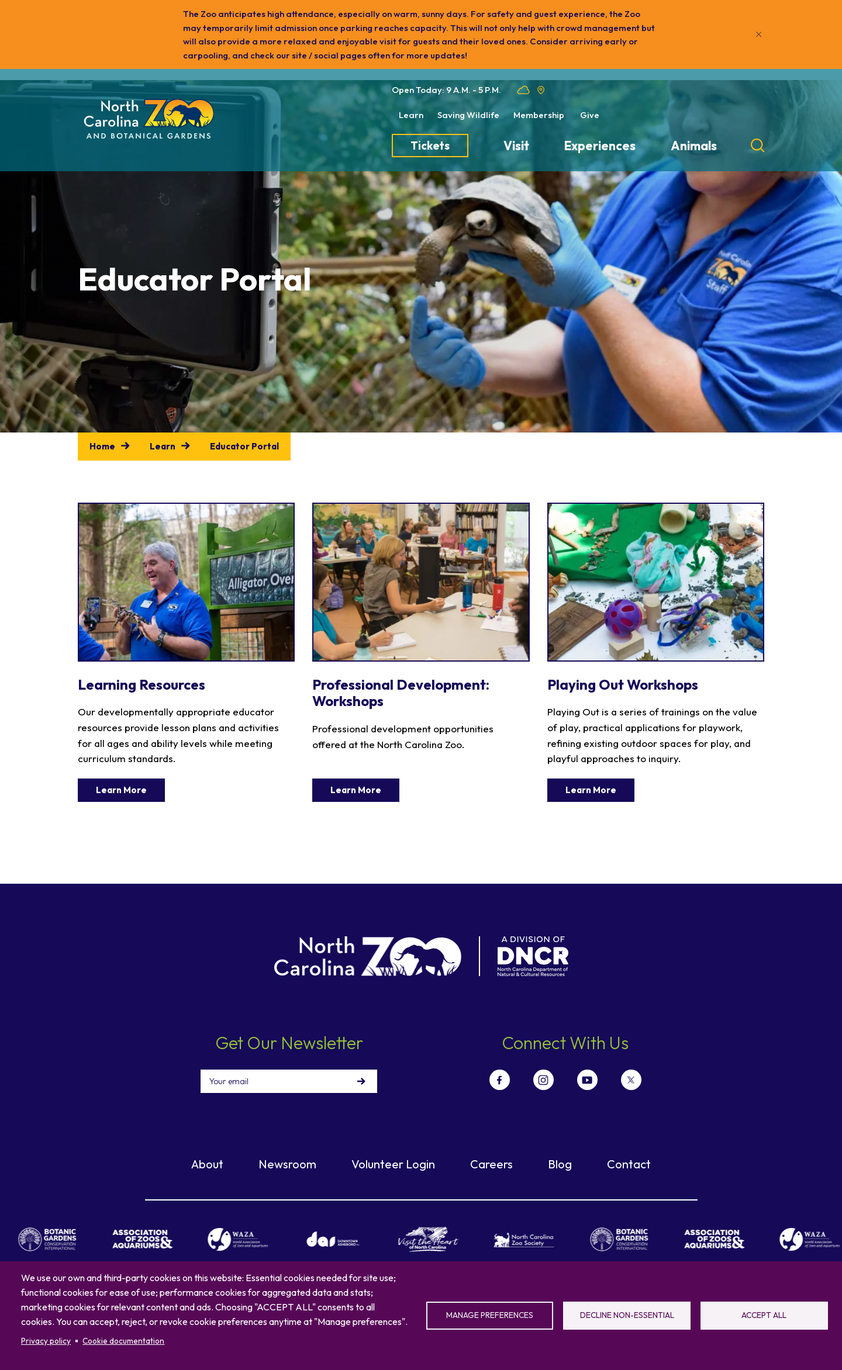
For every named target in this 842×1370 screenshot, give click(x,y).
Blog (560, 1161)
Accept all (763, 1315)
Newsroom (287, 1161)
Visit (516, 146)
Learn (411, 114)
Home (102, 446)
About (207, 1161)
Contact (629, 1161)
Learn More (121, 789)
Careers (491, 1161)
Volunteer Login (393, 1161)
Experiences (600, 146)
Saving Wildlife (468, 114)
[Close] (759, 34)
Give (589, 114)
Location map (541, 90)
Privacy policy (46, 1341)
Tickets (430, 146)
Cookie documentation (123, 1341)
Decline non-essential (627, 1315)
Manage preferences (489, 1315)
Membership (538, 114)
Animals (694, 146)
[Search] (758, 145)
